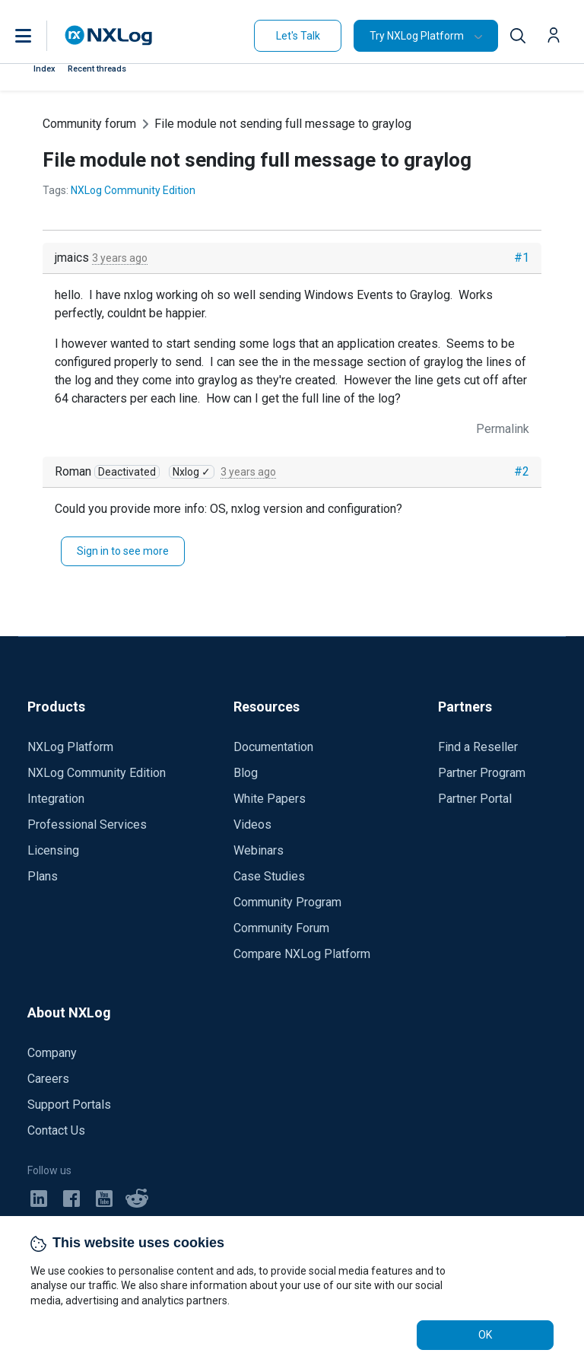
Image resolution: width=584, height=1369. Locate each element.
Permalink (502, 429)
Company (52, 1053)
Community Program (287, 902)
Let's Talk (298, 36)
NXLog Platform (70, 747)
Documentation (273, 747)
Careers (48, 1078)
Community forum (89, 123)
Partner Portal (475, 798)
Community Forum (281, 928)
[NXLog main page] (108, 35)
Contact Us (56, 1130)
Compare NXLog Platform (301, 954)
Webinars (258, 850)
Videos (252, 824)
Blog (245, 773)
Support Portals (69, 1104)
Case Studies (269, 876)
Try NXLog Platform (417, 36)
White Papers (269, 798)
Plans (42, 876)
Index (44, 69)
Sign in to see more (123, 551)
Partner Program (481, 773)
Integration (55, 798)
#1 (521, 257)
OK (485, 1335)
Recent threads (97, 69)
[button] (38, 36)
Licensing (53, 850)
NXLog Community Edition (133, 190)
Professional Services (87, 824)
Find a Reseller (478, 747)
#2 (521, 471)
